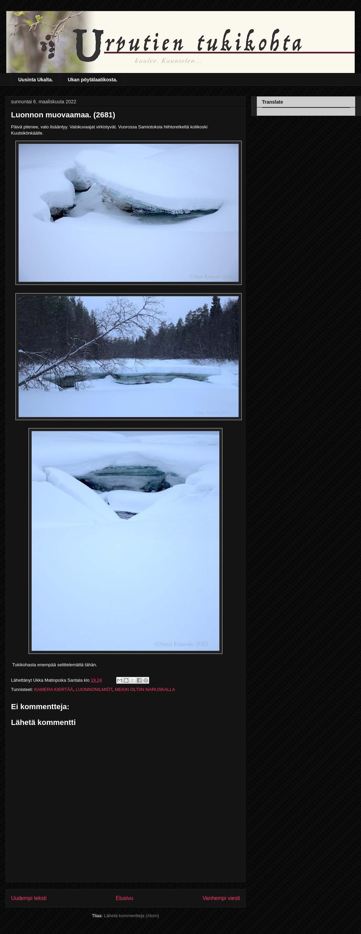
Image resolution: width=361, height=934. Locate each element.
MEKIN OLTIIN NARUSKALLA (145, 689)
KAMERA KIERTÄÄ (53, 689)
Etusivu (124, 898)
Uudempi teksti (28, 898)
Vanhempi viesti (221, 898)
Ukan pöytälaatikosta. (92, 79)
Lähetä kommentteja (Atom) (131, 915)
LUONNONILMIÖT (94, 689)
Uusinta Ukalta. (35, 79)
